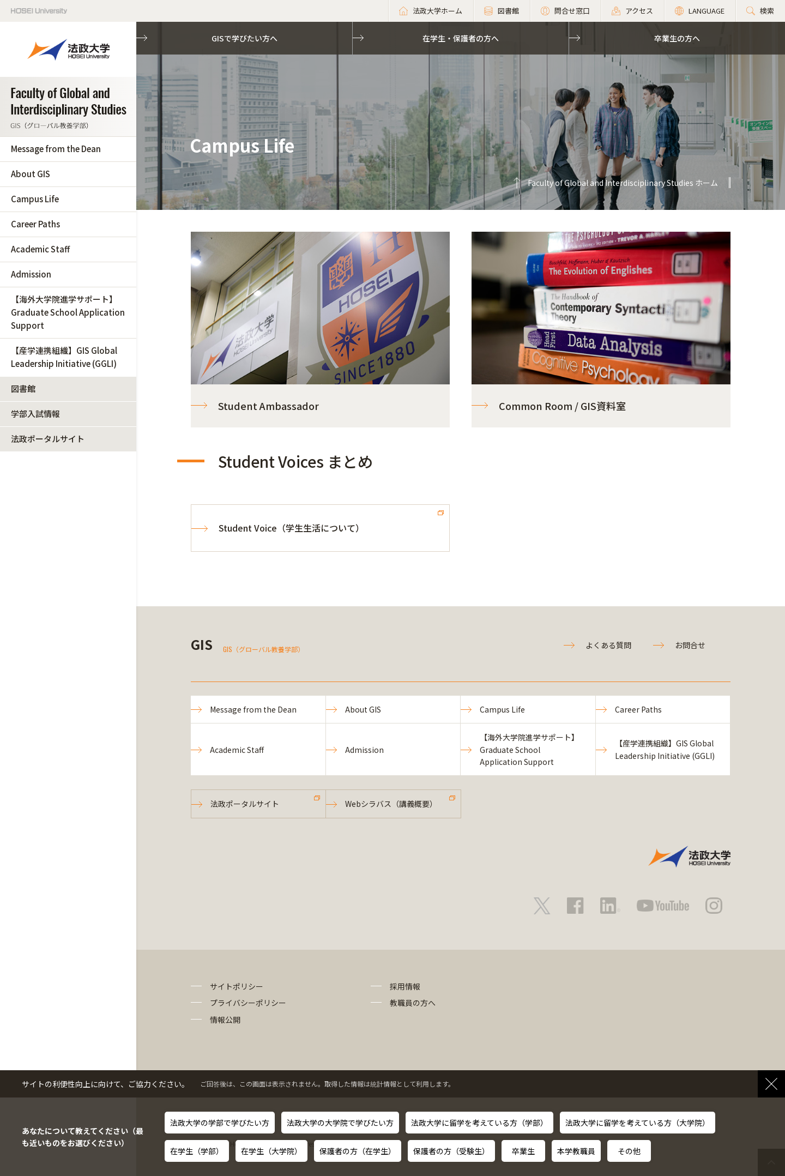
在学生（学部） (197, 1150)
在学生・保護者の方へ (460, 38)
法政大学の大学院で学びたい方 (340, 1122)
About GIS (30, 173)
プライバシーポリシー (248, 1002)
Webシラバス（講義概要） (391, 803)
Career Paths (35, 224)
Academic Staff (40, 249)
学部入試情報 (35, 413)
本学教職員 (576, 1150)
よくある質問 (608, 645)
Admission (31, 274)
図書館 (23, 388)
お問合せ (690, 645)
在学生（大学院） (271, 1150)
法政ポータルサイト (47, 438)
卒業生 (523, 1150)
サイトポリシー (236, 986)
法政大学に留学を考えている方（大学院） (637, 1122)
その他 (629, 1150)
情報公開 (225, 1019)
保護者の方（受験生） (451, 1150)
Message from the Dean (56, 148)
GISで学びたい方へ (244, 38)
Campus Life (35, 198)
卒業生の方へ (677, 38)
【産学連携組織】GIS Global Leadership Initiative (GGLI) (64, 357)
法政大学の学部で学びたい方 (219, 1122)
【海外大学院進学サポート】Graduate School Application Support (68, 312)
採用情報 (405, 986)
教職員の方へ (413, 1002)
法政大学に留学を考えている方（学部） (479, 1122)
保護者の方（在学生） (357, 1150)
